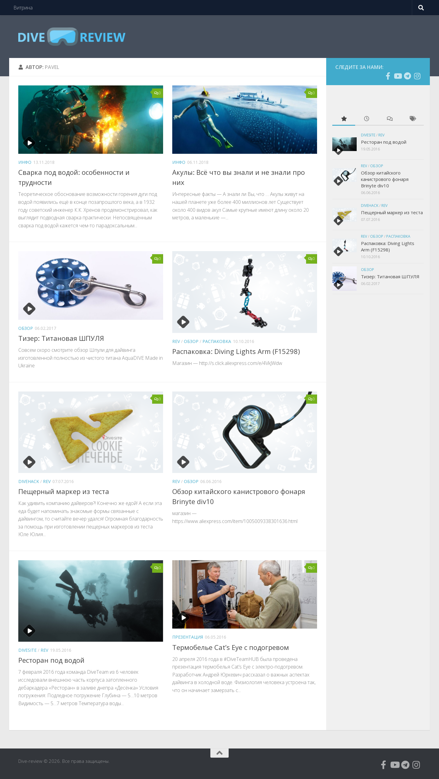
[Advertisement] (378, 397)
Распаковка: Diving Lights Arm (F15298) (236, 351)
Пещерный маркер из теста (63, 491)
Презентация (187, 637)
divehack (28, 481)
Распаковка (216, 341)
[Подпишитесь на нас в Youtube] (397, 76)
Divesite (27, 650)
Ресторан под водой (51, 660)
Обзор (25, 328)
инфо (24, 162)
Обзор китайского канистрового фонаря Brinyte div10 (385, 179)
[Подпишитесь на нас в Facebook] (387, 76)
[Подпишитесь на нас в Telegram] (407, 76)
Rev (176, 341)
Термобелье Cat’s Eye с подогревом (230, 647)
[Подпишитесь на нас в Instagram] (417, 76)
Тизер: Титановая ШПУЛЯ (61, 338)
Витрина (23, 7)
